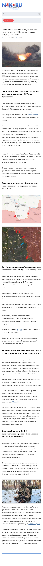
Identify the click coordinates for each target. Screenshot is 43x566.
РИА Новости (33, 115)
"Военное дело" (34, 524)
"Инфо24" (15, 402)
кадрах (19, 330)
